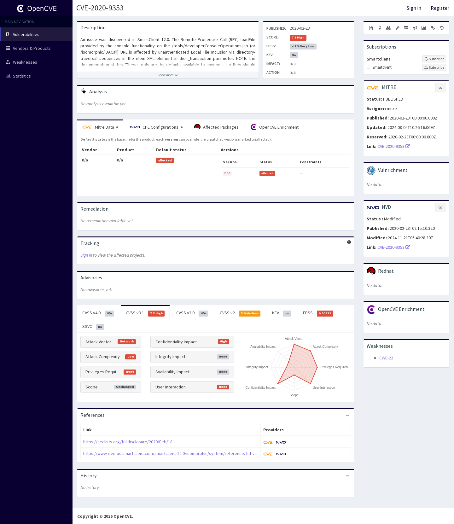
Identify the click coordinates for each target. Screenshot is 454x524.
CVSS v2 (240, 313)
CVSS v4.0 (98, 313)
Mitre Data (100, 127)
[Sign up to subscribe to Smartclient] (434, 58)
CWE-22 (386, 358)
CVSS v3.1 (145, 313)
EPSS (318, 313)
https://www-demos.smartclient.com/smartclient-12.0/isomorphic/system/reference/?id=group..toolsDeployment (191, 453)
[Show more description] (168, 75)
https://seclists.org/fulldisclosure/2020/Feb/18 (127, 442)
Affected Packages (216, 127)
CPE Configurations (156, 127)
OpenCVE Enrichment (274, 127)
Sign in (414, 8)
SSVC (93, 326)
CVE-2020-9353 (100, 8)
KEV (281, 313)
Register (440, 8)
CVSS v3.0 (192, 313)
